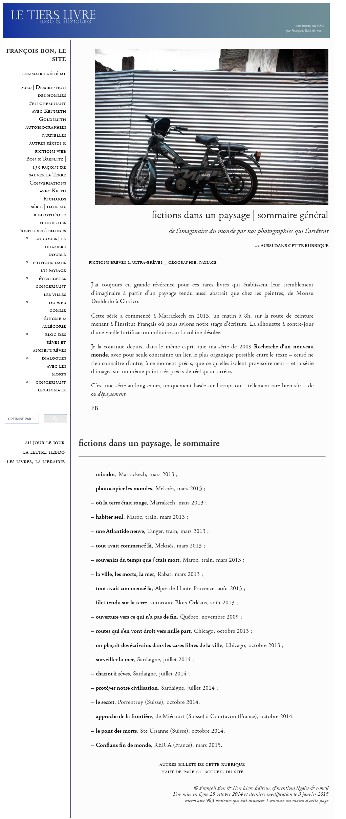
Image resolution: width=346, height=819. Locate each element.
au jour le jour (45, 442)
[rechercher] (21, 419)
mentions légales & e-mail (302, 788)
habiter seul (109, 517)
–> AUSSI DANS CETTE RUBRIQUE (291, 246)
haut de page (177, 771)
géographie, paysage (192, 262)
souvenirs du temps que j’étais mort (137, 560)
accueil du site (223, 771)
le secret (105, 702)
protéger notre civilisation (127, 688)
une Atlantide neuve (120, 531)
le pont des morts (116, 731)
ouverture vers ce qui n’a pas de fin (136, 617)
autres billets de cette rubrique (202, 764)
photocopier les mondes (124, 488)
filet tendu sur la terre (121, 602)
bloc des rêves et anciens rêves (49, 342)
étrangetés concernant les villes (51, 286)
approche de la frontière (124, 716)
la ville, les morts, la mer (125, 574)
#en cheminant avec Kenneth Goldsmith (47, 111)
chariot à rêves (113, 673)
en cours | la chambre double (50, 246)
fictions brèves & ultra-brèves (126, 262)
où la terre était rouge (121, 503)
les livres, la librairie (36, 461)
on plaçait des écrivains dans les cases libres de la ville (159, 645)
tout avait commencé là (124, 545)
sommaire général (44, 73)
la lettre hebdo (44, 452)
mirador (105, 474)
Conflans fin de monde (123, 745)
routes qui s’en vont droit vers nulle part (143, 631)
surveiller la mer (115, 659)
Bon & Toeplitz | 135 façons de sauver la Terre (46, 166)
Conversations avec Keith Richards (47, 190)
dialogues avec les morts (54, 366)
